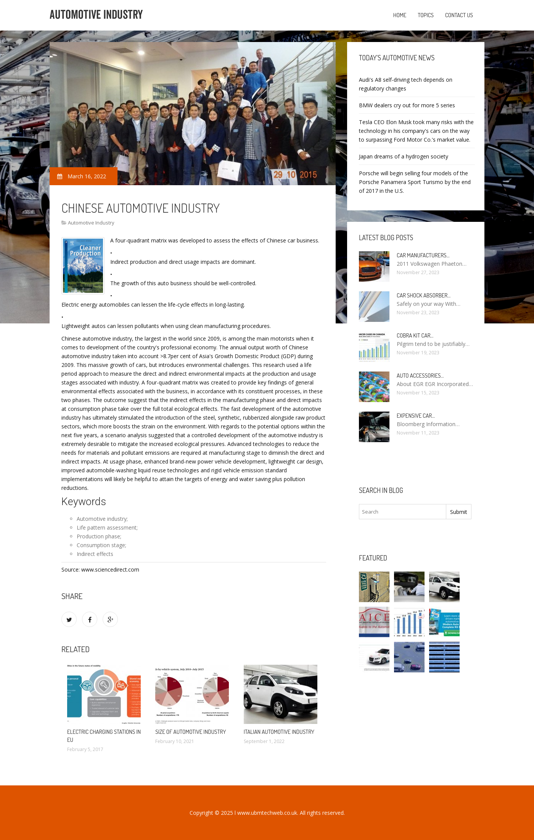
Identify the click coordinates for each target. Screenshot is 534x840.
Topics (426, 15)
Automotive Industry (91, 222)
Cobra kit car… (415, 335)
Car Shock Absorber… (423, 295)
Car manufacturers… (423, 255)
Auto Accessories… (420, 375)
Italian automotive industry (279, 731)
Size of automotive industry (190, 731)
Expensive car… (416, 415)
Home (400, 15)
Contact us (459, 15)
